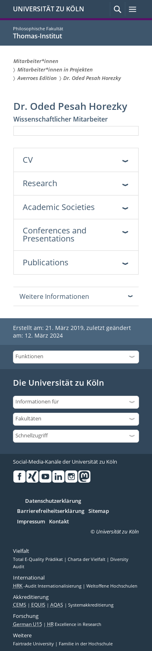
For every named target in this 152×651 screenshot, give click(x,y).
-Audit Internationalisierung (48, 586)
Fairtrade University (34, 644)
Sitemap (98, 511)
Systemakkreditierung (90, 605)
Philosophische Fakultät (38, 28)
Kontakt (59, 522)
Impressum (31, 522)
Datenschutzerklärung (53, 501)
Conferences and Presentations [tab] (54, 234)
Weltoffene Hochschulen (111, 586)
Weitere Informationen (54, 296)
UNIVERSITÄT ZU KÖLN (48, 8)
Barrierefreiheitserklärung (50, 511)
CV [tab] (28, 159)
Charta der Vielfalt (87, 559)
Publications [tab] (46, 262)
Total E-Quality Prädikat (38, 559)
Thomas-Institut (37, 36)
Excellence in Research (74, 624)
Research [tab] (40, 183)
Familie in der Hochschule (86, 644)
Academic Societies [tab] (59, 207)
